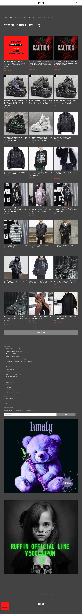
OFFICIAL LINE (10, 401)
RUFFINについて (10, 382)
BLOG (7, 385)
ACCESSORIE (10, 369)
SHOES (8, 371)
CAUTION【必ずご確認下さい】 (15, 351)
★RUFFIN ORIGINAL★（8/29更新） (16, 359)
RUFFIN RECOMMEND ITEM (14, 374)
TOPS (7, 364)
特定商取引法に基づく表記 (12, 392)
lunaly (8, 403)
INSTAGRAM (9, 398)
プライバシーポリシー (11, 389)
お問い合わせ (9, 387)
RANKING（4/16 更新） (12, 356)
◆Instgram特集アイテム (13, 354)
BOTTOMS (9, 366)
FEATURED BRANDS (12, 376)
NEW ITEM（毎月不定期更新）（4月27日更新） (22, 17)
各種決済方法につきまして (13, 348)
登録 (66, 414)
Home (5, 17)
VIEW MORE (41, 332)
